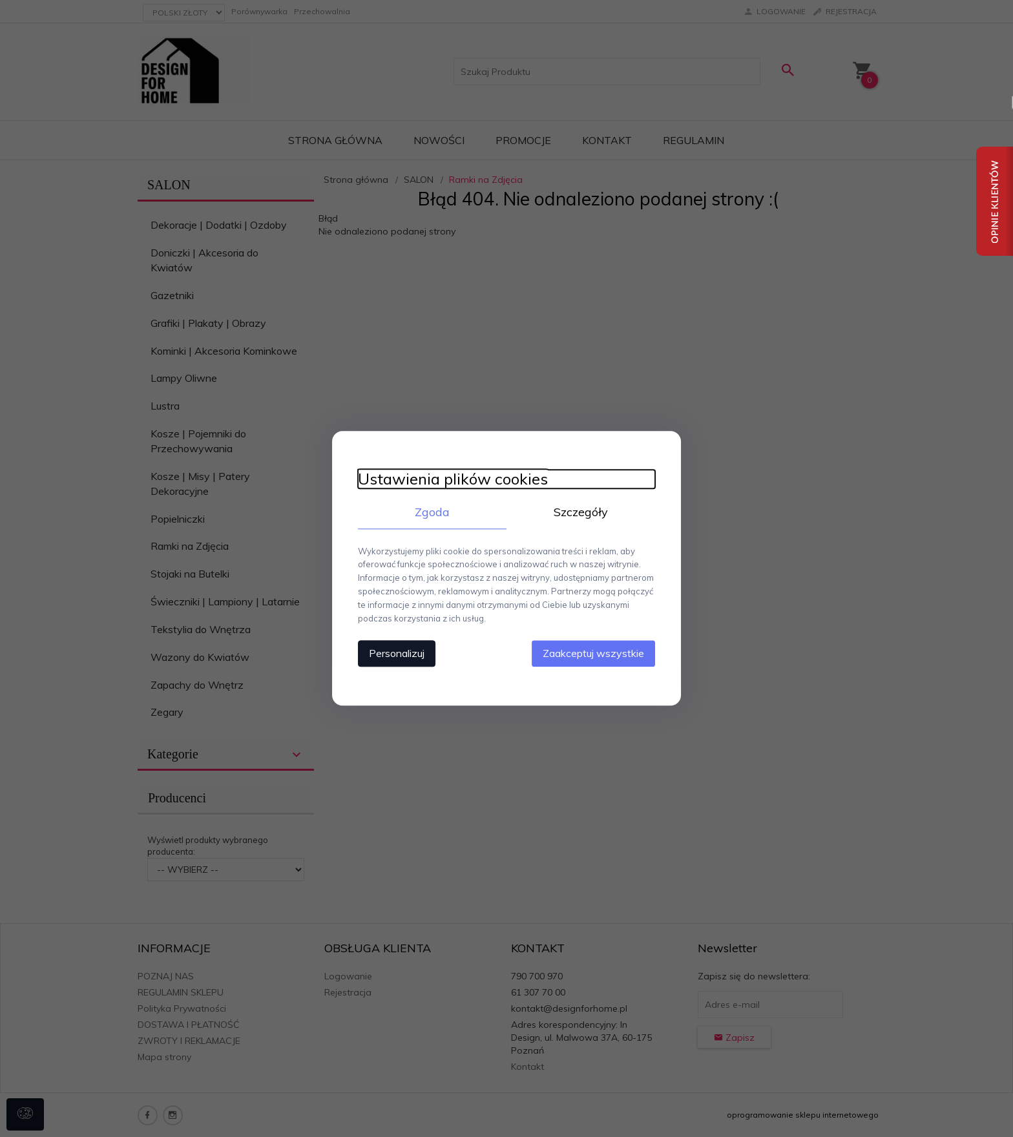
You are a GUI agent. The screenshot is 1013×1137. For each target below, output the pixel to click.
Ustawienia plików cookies (453, 479)
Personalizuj (396, 653)
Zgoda (432, 512)
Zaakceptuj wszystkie (593, 653)
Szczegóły (581, 512)
